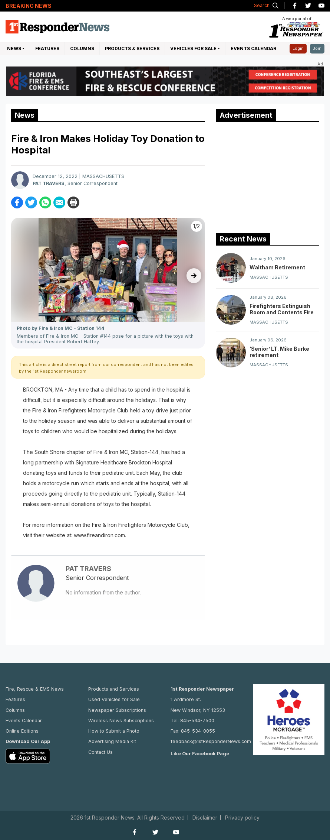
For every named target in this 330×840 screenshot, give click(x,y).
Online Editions (22, 731)
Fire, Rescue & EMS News (35, 689)
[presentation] (194, 275)
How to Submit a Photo (113, 731)
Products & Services (132, 48)
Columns (82, 48)
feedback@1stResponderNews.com (211, 741)
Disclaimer (204, 817)
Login (298, 48)
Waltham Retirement (277, 267)
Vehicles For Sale (193, 48)
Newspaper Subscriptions (117, 710)
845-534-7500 (197, 720)
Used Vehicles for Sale (114, 699)
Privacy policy (242, 817)
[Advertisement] (271, 175)
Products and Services (113, 689)
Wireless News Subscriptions (121, 720)
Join (317, 48)
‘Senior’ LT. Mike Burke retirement (279, 352)
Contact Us (100, 752)
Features (47, 48)
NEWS (14, 48)
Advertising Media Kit (112, 741)
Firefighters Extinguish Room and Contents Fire (282, 309)
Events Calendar (253, 48)
